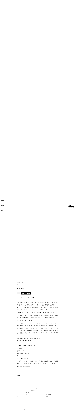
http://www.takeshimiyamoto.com (23, 366)
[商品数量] (18, 293)
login (2, 210)
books (2, 200)
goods (2, 203)
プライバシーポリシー (29, 408)
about (2, 205)
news (2, 198)
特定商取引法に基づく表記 (39, 408)
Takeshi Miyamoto (33, 297)
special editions (4, 202)
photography (26, 297)
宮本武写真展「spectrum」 (22, 337)
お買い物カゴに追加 (26, 293)
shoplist (3, 207)
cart (2, 212)
